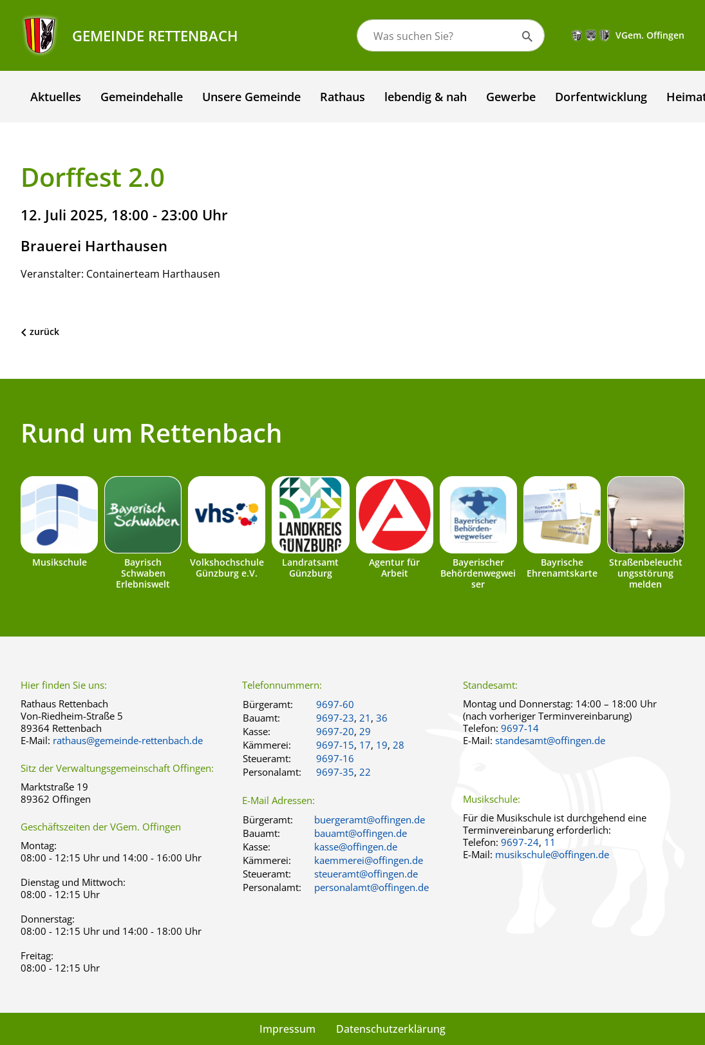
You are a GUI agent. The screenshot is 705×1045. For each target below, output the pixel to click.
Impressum (287, 1029)
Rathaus (342, 96)
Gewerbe (511, 96)
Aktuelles (55, 96)
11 (550, 842)
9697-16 (335, 758)
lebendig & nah (425, 96)
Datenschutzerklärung (391, 1029)
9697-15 (335, 744)
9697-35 (335, 771)
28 (398, 744)
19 (382, 744)
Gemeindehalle (141, 96)
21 (365, 717)
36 (382, 717)
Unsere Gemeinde (251, 96)
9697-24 (520, 842)
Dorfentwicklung (601, 96)
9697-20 (335, 731)
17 (365, 744)
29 (365, 731)
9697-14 (520, 728)
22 (365, 771)
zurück (44, 331)
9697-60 (335, 704)
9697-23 (335, 717)
